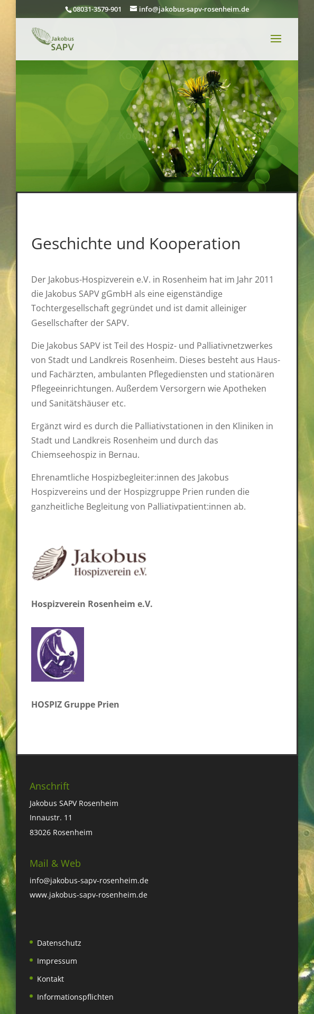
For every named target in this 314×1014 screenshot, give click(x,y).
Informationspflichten (75, 997)
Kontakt (50, 979)
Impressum (57, 961)
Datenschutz (59, 943)
